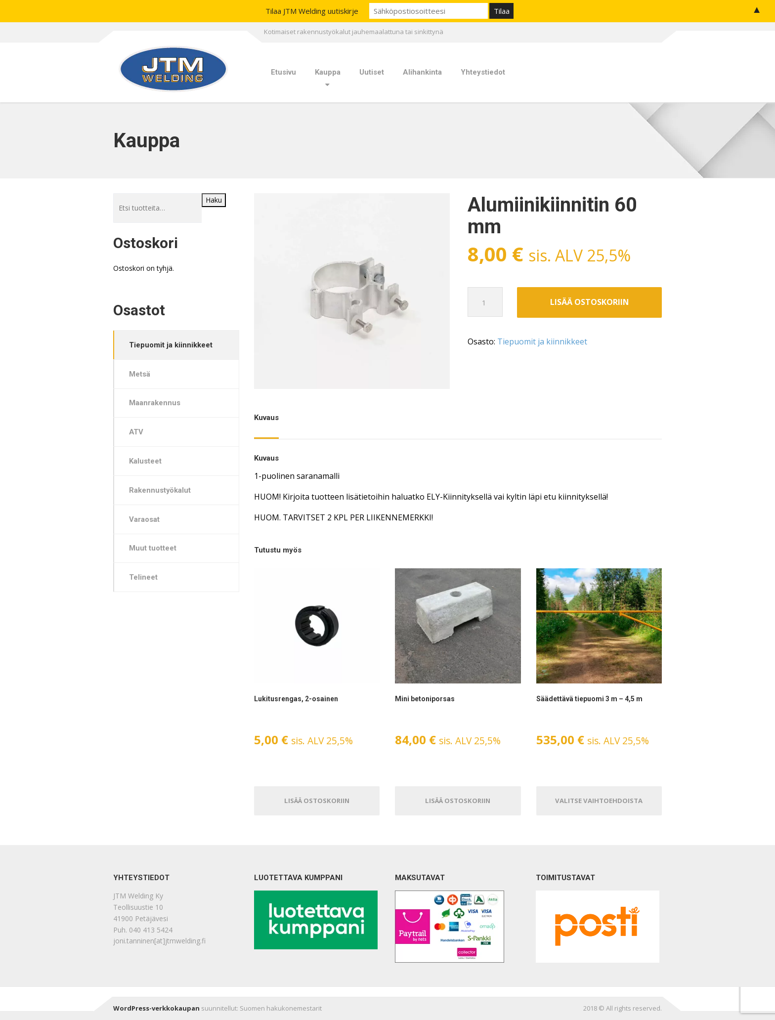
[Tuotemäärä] (485, 302)
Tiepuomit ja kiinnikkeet (542, 342)
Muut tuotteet (153, 550)
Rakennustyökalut (160, 491)
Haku (214, 200)
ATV (136, 432)
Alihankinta (422, 72)
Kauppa (328, 72)
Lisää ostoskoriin (589, 302)
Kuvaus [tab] (266, 417)
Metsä (140, 374)
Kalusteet (145, 462)
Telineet (143, 579)
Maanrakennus (155, 403)
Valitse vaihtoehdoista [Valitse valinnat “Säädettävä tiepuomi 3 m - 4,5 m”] (599, 800)
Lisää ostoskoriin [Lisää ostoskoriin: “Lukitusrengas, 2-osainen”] (317, 800)
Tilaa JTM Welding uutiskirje (311, 11)
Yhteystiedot (483, 72)
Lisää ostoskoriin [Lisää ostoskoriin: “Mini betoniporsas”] (458, 800)
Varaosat (144, 520)
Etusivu (283, 72)
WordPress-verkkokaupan (156, 1008)
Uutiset (371, 72)
